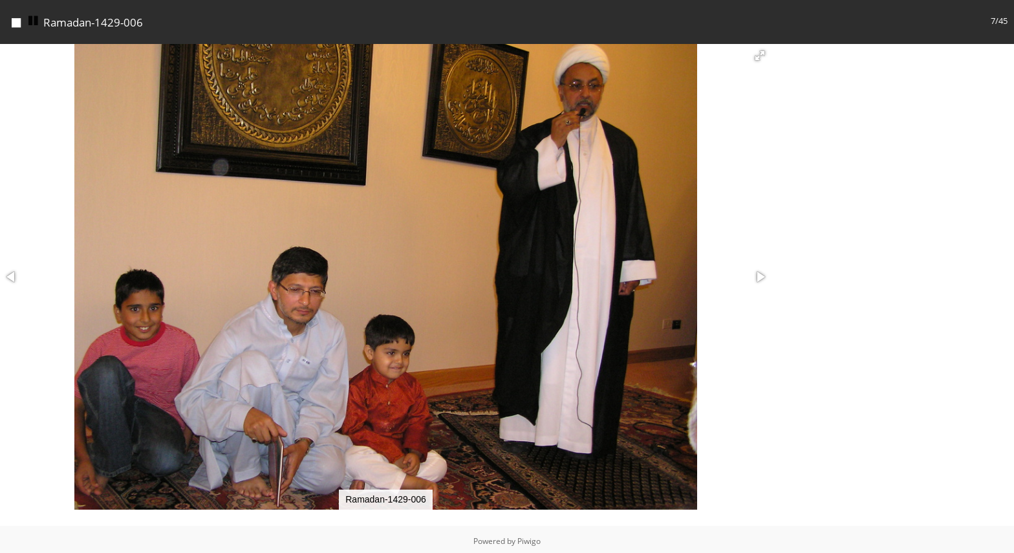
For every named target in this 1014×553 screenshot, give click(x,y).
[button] (760, 52)
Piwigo (529, 537)
